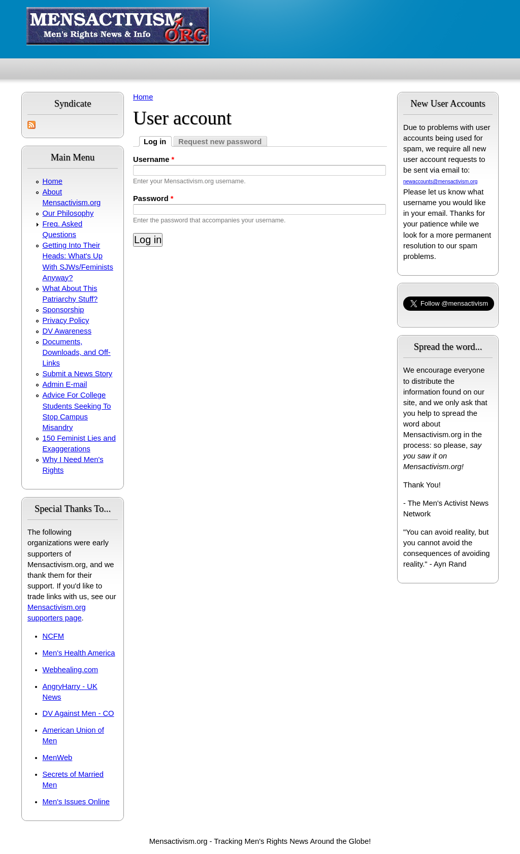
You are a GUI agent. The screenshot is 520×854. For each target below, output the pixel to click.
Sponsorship (63, 310)
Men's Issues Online (76, 802)
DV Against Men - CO (78, 713)
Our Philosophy (68, 213)
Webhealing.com (71, 670)
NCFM (53, 636)
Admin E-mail (65, 384)
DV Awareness (67, 331)
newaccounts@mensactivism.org (440, 181)
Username (153, 159)
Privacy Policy (66, 320)
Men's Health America (79, 653)
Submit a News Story (78, 374)
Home (52, 181)
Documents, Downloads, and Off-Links (77, 352)
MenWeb (58, 757)
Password (153, 198)
